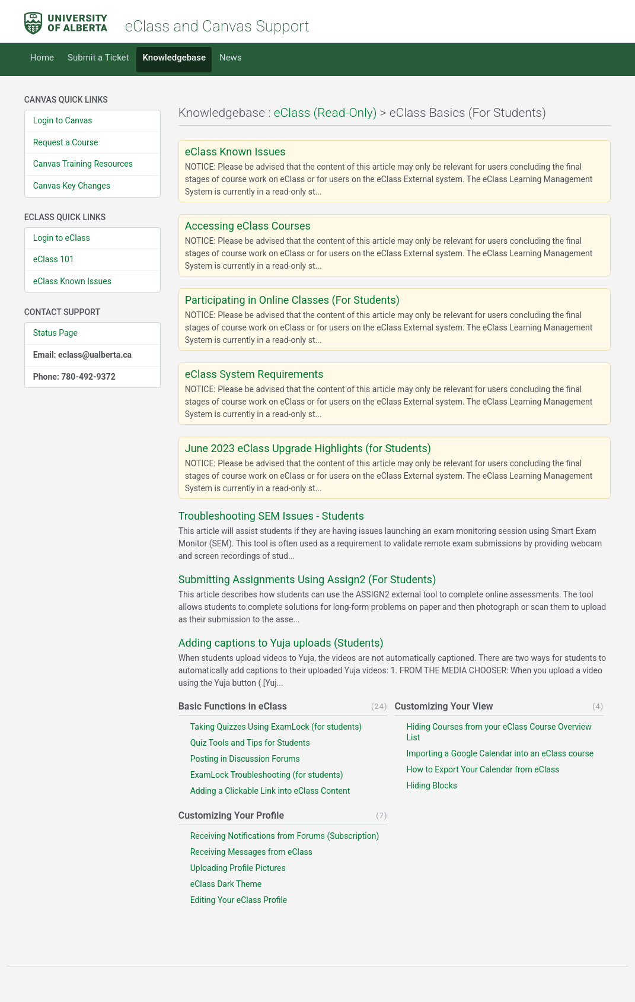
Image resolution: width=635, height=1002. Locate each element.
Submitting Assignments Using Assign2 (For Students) (307, 579)
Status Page (55, 333)
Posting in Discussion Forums (245, 759)
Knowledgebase (173, 57)
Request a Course (65, 142)
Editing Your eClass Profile (239, 900)
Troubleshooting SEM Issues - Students (271, 516)
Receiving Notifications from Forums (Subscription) (284, 836)
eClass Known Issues (72, 281)
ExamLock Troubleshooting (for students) (266, 775)
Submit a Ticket (98, 57)
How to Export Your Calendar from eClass (482, 769)
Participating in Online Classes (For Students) (292, 300)
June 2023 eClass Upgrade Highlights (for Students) (308, 448)
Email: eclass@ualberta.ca (82, 355)
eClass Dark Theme (226, 884)
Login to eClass (61, 238)
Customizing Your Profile (231, 815)
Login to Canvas (62, 120)
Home (42, 57)
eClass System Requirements (254, 374)
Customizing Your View (443, 706)
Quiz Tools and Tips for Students (250, 742)
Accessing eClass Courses (248, 226)
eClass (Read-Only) (325, 113)
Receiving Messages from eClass (251, 852)
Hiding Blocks (431, 785)
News (230, 57)
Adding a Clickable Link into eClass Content (270, 791)
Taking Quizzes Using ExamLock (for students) (276, 726)
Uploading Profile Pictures (238, 868)
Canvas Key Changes (71, 185)
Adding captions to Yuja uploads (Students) (281, 643)
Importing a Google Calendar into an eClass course (499, 753)
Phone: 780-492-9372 (74, 376)
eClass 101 (53, 259)
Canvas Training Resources (83, 163)
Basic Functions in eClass (232, 706)
